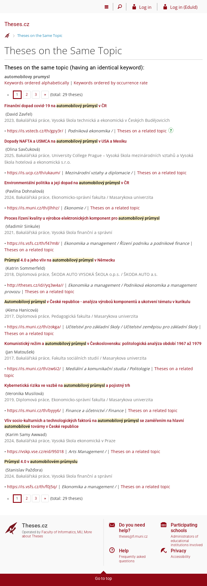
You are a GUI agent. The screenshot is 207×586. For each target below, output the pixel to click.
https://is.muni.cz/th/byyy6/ (34, 410)
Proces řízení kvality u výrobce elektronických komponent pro (82, 218)
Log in (145, 7)
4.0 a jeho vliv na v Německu (59, 260)
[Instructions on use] (171, 131)
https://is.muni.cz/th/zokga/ (34, 326)
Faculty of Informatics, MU (62, 532)
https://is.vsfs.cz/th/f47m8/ (33, 243)
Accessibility (180, 557)
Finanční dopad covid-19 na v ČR (55, 105)
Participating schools (184, 527)
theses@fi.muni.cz (133, 536)
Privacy (178, 550)
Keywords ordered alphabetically (36, 83)
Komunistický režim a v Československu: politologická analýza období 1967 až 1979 (102, 343)
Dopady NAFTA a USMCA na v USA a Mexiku (65, 141)
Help (124, 550)
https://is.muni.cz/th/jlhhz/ (33, 208)
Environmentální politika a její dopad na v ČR (66, 182)
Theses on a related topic (142, 131)
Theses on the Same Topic (39, 35)
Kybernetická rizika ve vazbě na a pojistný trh (67, 385)
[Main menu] (106, 7)
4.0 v (40, 461)
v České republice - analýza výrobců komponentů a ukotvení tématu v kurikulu (97, 301)
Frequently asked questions (132, 559)
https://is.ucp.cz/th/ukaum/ (33, 172)
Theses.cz (16, 24)
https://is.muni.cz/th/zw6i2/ (34, 368)
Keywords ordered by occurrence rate (111, 83)
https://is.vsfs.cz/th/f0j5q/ (32, 486)
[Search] (119, 7)
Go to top (103, 578)
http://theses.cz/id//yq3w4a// (35, 285)
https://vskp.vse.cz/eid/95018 (35, 451)
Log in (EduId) (183, 7)
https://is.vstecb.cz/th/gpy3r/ (35, 131)
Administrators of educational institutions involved (187, 540)
